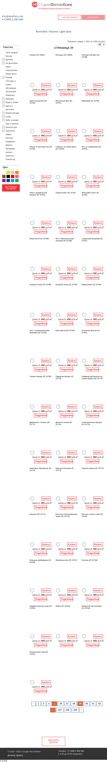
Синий (8, 180)
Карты (8, 67)
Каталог (53, 31)
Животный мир (12, 113)
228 (68, 710)
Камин (8, 134)
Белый (4, 172)
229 (75, 710)
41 (93, 703)
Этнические (11, 91)
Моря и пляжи (12, 102)
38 (73, 703)
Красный (12, 176)
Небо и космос (12, 120)
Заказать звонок (70, 17)
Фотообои (41, 31)
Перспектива (11, 70)
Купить (46, 85)
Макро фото (11, 74)
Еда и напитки (12, 124)
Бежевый (12, 172)
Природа (10, 99)
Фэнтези (9, 138)
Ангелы (9, 152)
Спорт (8, 117)
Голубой (12, 180)
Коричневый (4, 176)
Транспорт (10, 131)
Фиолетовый (4, 180)
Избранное (93, 17)
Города (9, 77)
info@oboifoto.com (12, 16)
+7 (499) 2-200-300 (12, 19)
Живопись (10, 95)
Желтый (8, 172)
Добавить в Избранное (32, 85)
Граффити (10, 141)
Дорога (9, 145)
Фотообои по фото (11, 188)
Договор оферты (15, 755)
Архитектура (11, 127)
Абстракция (11, 88)
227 (60, 710)
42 (99, 703)
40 (86, 703)
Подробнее (41, 94)
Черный (8, 176)
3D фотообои (12, 63)
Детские (9, 59)
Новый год (10, 159)
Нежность (10, 156)
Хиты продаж (12, 52)
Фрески (9, 56)
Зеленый (17, 180)
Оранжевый (17, 172)
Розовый (17, 176)
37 (67, 703)
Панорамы (10, 149)
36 (61, 703)
